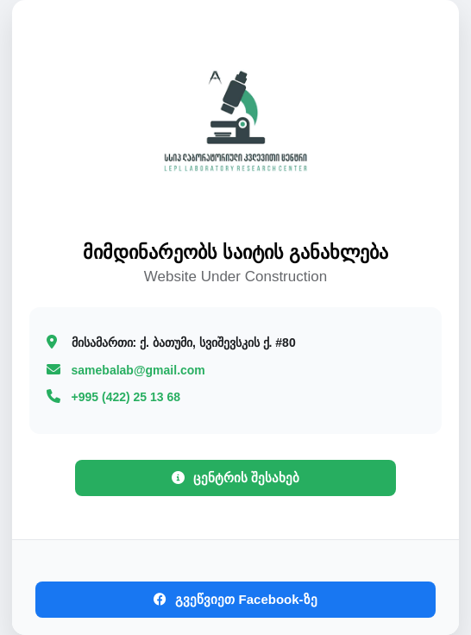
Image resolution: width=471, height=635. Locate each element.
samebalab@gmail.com (138, 370)
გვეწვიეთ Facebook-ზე (235, 599)
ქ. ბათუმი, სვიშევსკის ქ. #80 (184, 342)
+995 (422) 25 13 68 (126, 397)
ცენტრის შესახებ (235, 477)
